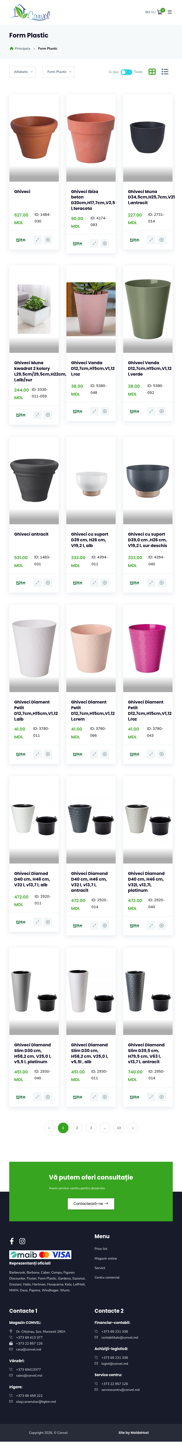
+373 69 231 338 (114, 1334)
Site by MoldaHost (133, 1435)
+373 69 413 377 (29, 1341)
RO (147, 12)
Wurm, (65, 1293)
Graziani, (16, 1287)
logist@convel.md (114, 1367)
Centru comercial (107, 1281)
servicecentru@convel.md (120, 1393)
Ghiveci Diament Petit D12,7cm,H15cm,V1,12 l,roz (150, 713)
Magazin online (106, 1261)
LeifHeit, (79, 1287)
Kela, (69, 1287)
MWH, (14, 1293)
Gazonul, (78, 1282)
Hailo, (27, 1287)
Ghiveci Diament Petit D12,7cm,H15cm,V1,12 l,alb (36, 713)
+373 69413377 (28, 1373)
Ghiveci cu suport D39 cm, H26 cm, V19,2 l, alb (90, 539)
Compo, (57, 1276)
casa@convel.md (28, 1353)
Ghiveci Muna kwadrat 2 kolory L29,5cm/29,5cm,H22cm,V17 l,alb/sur (44, 370)
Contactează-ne (90, 1206)
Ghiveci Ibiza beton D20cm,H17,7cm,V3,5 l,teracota (93, 200)
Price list (101, 1252)
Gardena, (65, 1282)
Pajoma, (35, 1293)
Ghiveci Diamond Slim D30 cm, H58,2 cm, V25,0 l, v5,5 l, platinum (33, 1055)
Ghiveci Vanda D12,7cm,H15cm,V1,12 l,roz (93, 368)
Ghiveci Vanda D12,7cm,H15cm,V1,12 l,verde (150, 368)
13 (121, 1130)
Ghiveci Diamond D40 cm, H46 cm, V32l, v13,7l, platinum (147, 884)
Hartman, (39, 1287)
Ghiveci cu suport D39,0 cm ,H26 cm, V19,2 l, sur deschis (147, 541)
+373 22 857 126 (29, 1347)
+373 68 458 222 (29, 1399)
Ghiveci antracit (32, 533)
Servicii (100, 1271)
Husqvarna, (56, 1287)
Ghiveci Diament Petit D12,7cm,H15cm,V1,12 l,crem (93, 713)
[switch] (126, 72)
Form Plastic (47, 48)
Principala (19, 48)
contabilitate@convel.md (119, 1341)
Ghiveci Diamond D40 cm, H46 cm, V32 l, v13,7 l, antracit (90, 884)
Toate (138, 72)
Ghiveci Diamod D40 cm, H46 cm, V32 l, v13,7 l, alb (32, 881)
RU (153, 12)
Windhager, (51, 1293)
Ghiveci (22, 191)
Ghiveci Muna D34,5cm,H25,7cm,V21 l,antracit (152, 197)
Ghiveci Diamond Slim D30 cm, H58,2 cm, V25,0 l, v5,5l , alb (90, 1055)
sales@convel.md (29, 1379)
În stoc (114, 72)
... (106, 1130)
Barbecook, (18, 1276)
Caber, (46, 1276)
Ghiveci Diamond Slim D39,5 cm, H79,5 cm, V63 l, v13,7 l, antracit (147, 1055)
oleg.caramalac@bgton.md (36, 1405)
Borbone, (34, 1276)
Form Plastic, (48, 1282)
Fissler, (32, 1282)
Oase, (24, 1293)
